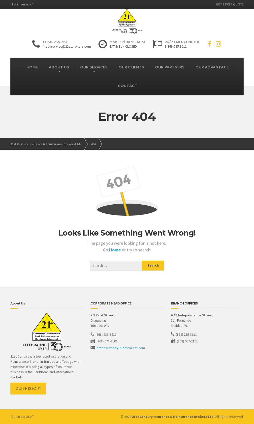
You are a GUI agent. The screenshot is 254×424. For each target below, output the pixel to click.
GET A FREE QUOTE (230, 4)
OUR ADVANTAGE (212, 67)
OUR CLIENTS (131, 67)
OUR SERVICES (94, 67)
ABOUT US (59, 67)
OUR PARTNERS (170, 67)
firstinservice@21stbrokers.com (120, 348)
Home (115, 250)
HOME (32, 67)
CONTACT (127, 86)
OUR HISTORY (28, 388)
